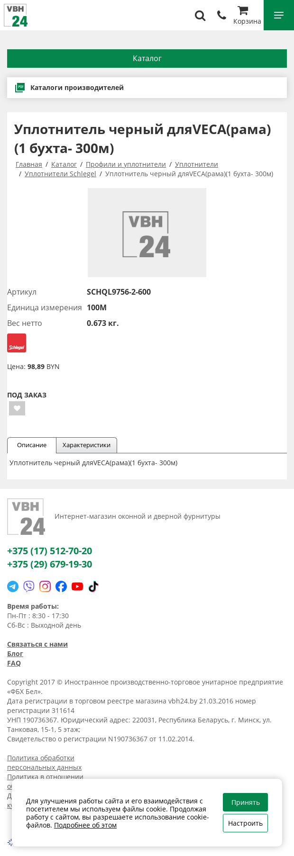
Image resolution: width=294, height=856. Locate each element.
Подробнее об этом (85, 824)
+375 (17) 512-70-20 (49, 550)
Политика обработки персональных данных (44, 762)
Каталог (147, 58)
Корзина (247, 16)
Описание (31, 445)
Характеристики (86, 445)
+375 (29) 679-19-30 (49, 564)
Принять (245, 802)
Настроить (245, 823)
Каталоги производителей (69, 87)
